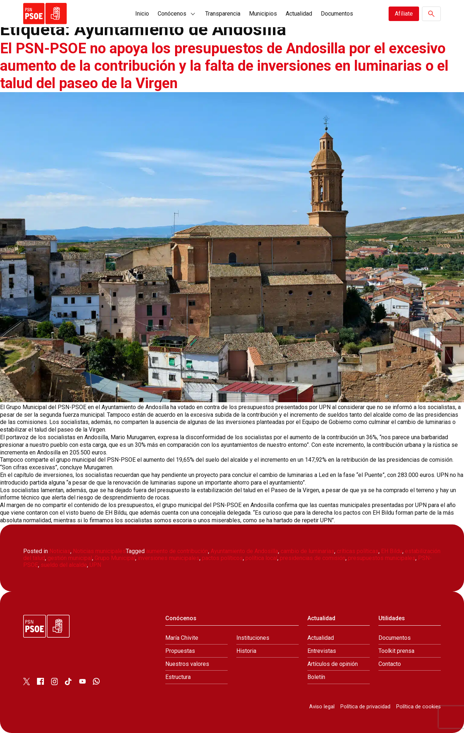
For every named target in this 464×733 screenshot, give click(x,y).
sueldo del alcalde (64, 564)
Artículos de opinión (332, 663)
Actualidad (299, 13)
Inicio (142, 13)
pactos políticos (222, 558)
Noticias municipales (99, 551)
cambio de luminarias (307, 551)
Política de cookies (418, 707)
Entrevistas (321, 650)
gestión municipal (69, 558)
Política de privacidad (365, 707)
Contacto (389, 663)
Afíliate (404, 13)
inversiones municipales (168, 558)
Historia (246, 650)
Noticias (59, 551)
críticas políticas (357, 551)
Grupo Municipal (115, 558)
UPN (95, 564)
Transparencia (222, 13)
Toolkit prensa (396, 650)
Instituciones (252, 637)
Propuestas (180, 650)
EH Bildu (391, 551)
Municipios (263, 13)
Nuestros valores (187, 663)
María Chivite (181, 637)
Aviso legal (322, 707)
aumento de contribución (177, 551)
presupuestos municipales (381, 558)
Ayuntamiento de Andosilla (244, 551)
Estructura (178, 677)
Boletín (316, 677)
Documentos (337, 13)
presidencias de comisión (312, 558)
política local (261, 558)
